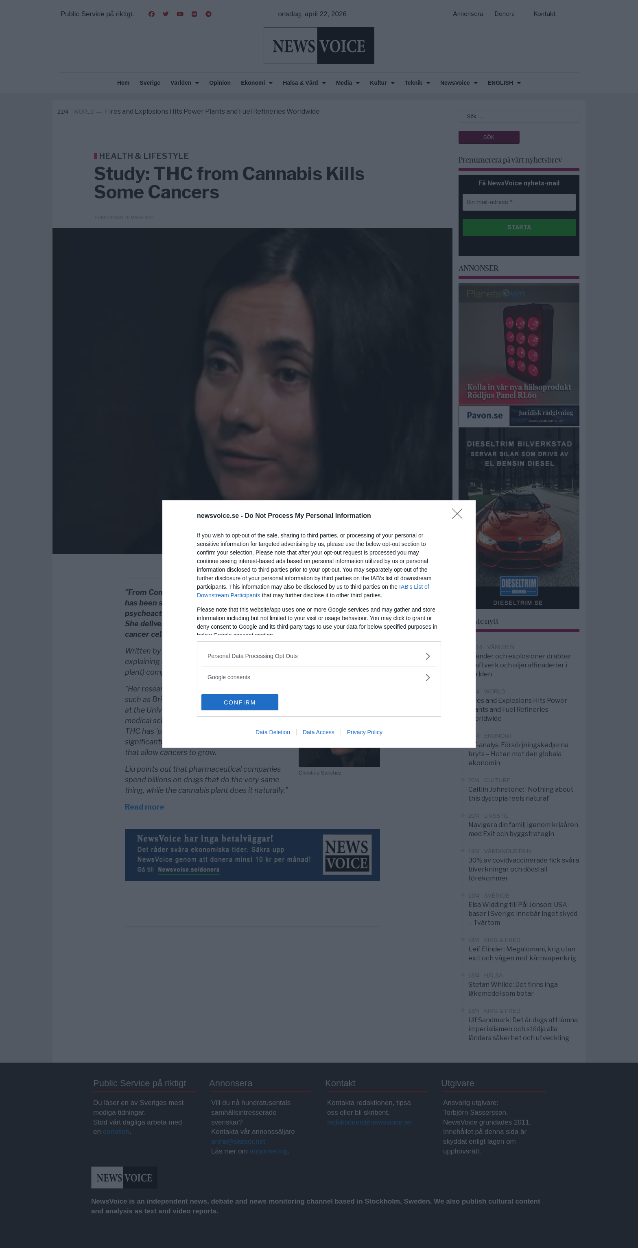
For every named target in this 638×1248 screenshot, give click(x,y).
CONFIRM (240, 702)
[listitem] (319, 656)
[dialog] (319, 624)
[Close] (460, 516)
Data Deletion (273, 732)
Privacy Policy (364, 732)
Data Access (318, 732)
